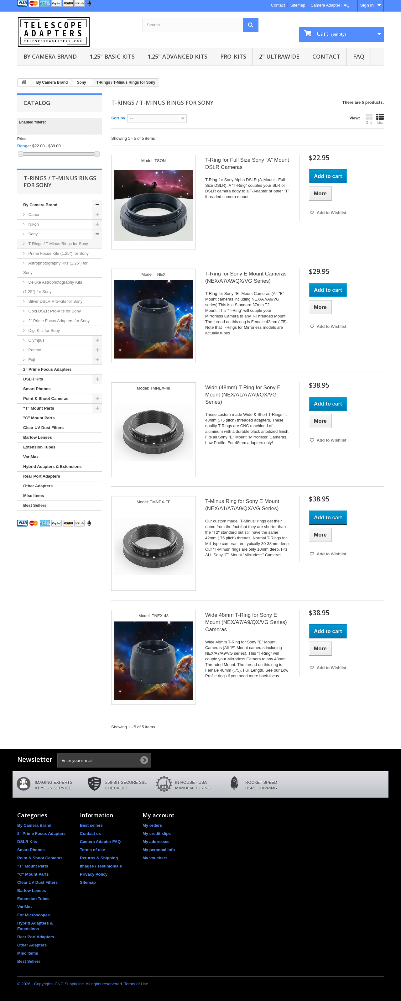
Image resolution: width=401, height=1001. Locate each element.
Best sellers (91, 825)
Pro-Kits (233, 56)
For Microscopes (33, 915)
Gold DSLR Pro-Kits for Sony (54, 311)
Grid (369, 118)
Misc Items (33, 495)
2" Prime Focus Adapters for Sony (58, 320)
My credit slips (157, 833)
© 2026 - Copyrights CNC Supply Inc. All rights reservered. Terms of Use (82, 984)
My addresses (156, 841)
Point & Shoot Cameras (45, 398)
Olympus (35, 340)
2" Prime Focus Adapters (47, 369)
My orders (152, 825)
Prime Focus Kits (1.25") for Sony (58, 253)
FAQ (358, 56)
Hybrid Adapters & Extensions (52, 466)
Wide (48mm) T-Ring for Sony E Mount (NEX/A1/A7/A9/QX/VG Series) (243, 395)
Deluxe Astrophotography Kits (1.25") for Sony (52, 287)
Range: (24, 146)
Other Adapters (38, 486)
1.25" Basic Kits (112, 56)
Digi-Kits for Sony (43, 330)
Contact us (90, 833)
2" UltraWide (279, 56)
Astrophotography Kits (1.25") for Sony (55, 268)
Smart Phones (36, 388)
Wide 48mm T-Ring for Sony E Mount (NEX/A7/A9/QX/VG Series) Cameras (246, 622)
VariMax (31, 456)
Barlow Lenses (37, 437)
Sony (32, 234)
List (380, 118)
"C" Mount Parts (39, 418)
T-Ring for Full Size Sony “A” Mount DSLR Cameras (247, 163)
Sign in (367, 5)
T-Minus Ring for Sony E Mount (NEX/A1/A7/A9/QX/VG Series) (242, 504)
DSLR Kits (33, 379)
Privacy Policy (93, 874)
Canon (33, 214)
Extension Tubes (39, 447)
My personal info (159, 849)
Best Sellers (34, 505)
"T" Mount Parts (38, 408)
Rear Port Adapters (41, 476)
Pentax (34, 350)
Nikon (33, 224)
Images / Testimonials (101, 866)
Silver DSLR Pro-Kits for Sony (54, 301)
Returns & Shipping (99, 858)
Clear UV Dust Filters (43, 427)
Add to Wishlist (331, 212)
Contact (278, 5)
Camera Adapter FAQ (329, 5)
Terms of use (92, 849)
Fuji (31, 359)
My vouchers (155, 858)
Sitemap (297, 5)
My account (158, 815)
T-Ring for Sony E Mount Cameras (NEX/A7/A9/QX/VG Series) (246, 277)
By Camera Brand (50, 56)
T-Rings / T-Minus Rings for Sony (57, 243)
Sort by (118, 118)
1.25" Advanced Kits (177, 56)
